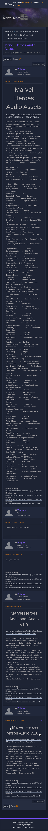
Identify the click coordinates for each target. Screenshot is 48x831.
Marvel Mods (12, 18)
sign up (17, 5)
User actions (38, 64)
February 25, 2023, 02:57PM (15, 81)
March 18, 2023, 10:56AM (14, 554)
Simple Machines (30, 827)
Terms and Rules (22, 822)
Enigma (21, 69)
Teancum (21, 510)
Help (14, 822)
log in (41, 3)
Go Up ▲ (32, 822)
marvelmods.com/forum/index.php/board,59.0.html (23, 504)
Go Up (6, 806)
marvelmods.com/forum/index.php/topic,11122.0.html (24, 499)
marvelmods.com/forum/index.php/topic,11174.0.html (24, 491)
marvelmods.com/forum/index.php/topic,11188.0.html (24, 495)
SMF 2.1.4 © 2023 (18, 827)
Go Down (7, 59)
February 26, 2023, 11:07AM (15, 522)
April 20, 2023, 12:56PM (13, 606)
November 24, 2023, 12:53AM (15, 720)
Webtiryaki (27, 824)
